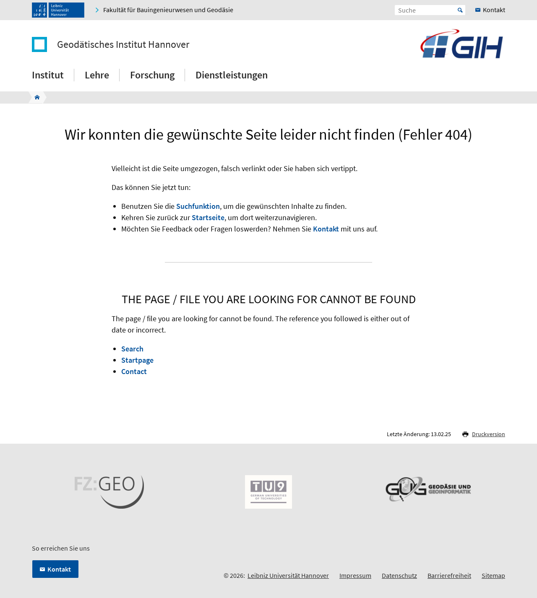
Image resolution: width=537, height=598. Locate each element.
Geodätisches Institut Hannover (123, 44)
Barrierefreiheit (449, 575)
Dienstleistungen (232, 74)
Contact (134, 371)
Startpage (137, 360)
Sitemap (493, 575)
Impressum (355, 575)
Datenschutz (399, 575)
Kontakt (326, 229)
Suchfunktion (198, 206)
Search (132, 349)
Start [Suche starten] (460, 10)
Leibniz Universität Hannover (288, 575)
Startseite (208, 217)
